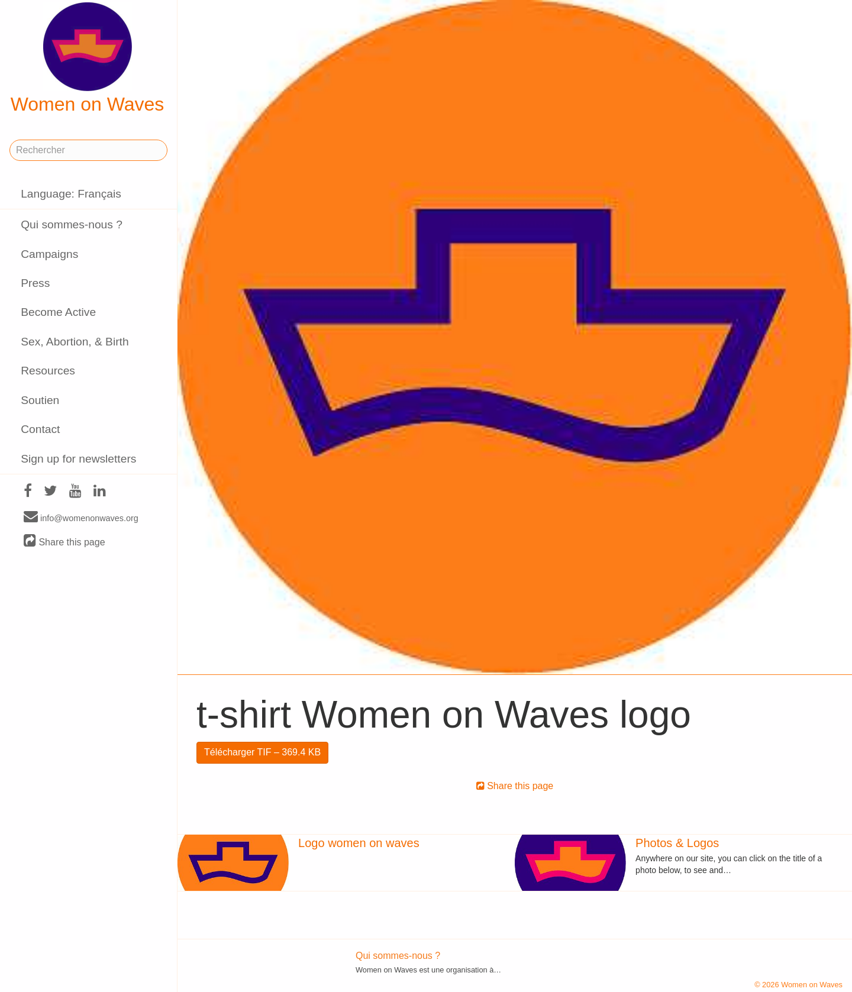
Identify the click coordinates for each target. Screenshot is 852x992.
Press (35, 283)
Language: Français (71, 194)
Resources (48, 370)
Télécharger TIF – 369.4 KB (262, 752)
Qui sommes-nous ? (71, 224)
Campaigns (49, 254)
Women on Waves (87, 58)
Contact (40, 429)
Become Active (58, 312)
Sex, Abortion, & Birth (74, 341)
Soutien (40, 400)
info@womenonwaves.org (81, 518)
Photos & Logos (677, 842)
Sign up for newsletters (78, 459)
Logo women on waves (358, 842)
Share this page (64, 541)
